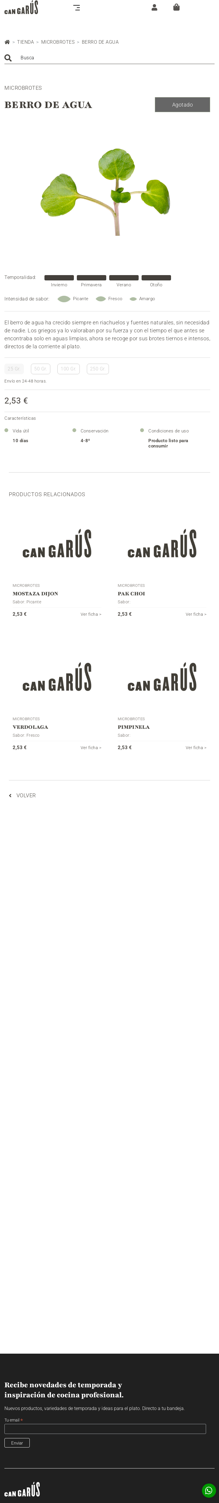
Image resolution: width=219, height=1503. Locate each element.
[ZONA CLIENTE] (153, 7)
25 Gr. (14, 369)
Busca (27, 58)
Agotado (182, 105)
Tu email (13, 1420)
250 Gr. (98, 369)
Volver (22, 795)
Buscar (8, 58)
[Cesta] (176, 7)
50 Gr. (40, 369)
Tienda (25, 42)
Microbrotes (58, 42)
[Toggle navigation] (78, 7)
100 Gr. (69, 369)
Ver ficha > (91, 614)
